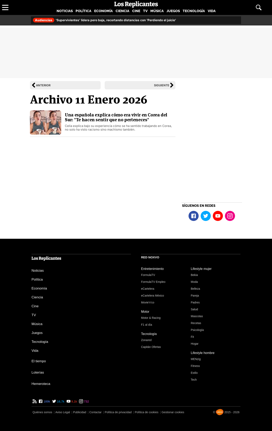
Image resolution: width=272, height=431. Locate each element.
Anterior (43, 85)
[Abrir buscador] (258, 7)
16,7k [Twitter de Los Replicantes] (60, 401)
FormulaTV (148, 275)
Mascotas (197, 316)
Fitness (195, 366)
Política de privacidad (118, 412)
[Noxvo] (220, 412)
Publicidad (79, 412)
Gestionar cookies (172, 412)
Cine (136, 11)
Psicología (197, 330)
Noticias (65, 11)
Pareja (195, 295)
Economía (103, 11)
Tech (194, 379)
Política (83, 11)
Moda (194, 281)
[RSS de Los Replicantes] (35, 401)
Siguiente (161, 85)
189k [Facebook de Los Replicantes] (46, 401)
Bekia (194, 275)
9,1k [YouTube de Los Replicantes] (74, 401)
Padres (195, 302)
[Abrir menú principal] (5, 7)
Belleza (195, 288)
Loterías (38, 372)
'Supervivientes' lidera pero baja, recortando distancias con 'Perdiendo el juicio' (104, 20)
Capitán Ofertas (151, 347)
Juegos (173, 11)
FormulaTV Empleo (153, 281)
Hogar (194, 343)
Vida (212, 11)
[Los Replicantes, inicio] (136, 4)
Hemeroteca (41, 384)
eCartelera (147, 288)
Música (157, 11)
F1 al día (146, 324)
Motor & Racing (150, 317)
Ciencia (122, 11)
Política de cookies (146, 412)
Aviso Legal (62, 412)
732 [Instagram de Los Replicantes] (86, 401)
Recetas (196, 323)
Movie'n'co (147, 302)
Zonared (146, 340)
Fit (192, 336)
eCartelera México (152, 295)
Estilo (194, 372)
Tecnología (194, 11)
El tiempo (39, 361)
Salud (194, 309)
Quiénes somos (42, 412)
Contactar (95, 412)
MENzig (196, 359)
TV (145, 11)
